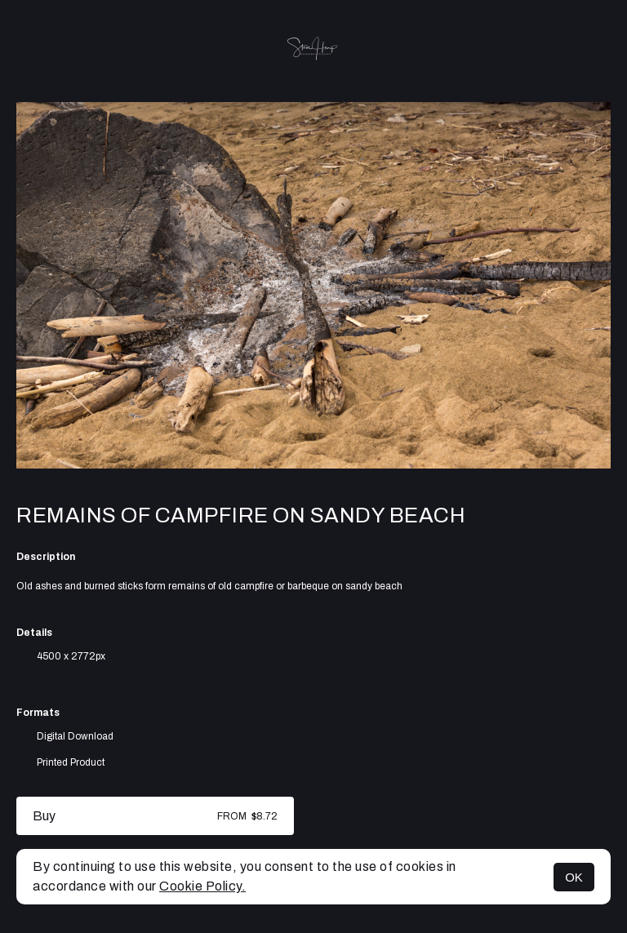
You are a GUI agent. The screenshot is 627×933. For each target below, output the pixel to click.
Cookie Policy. (202, 886)
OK (574, 877)
